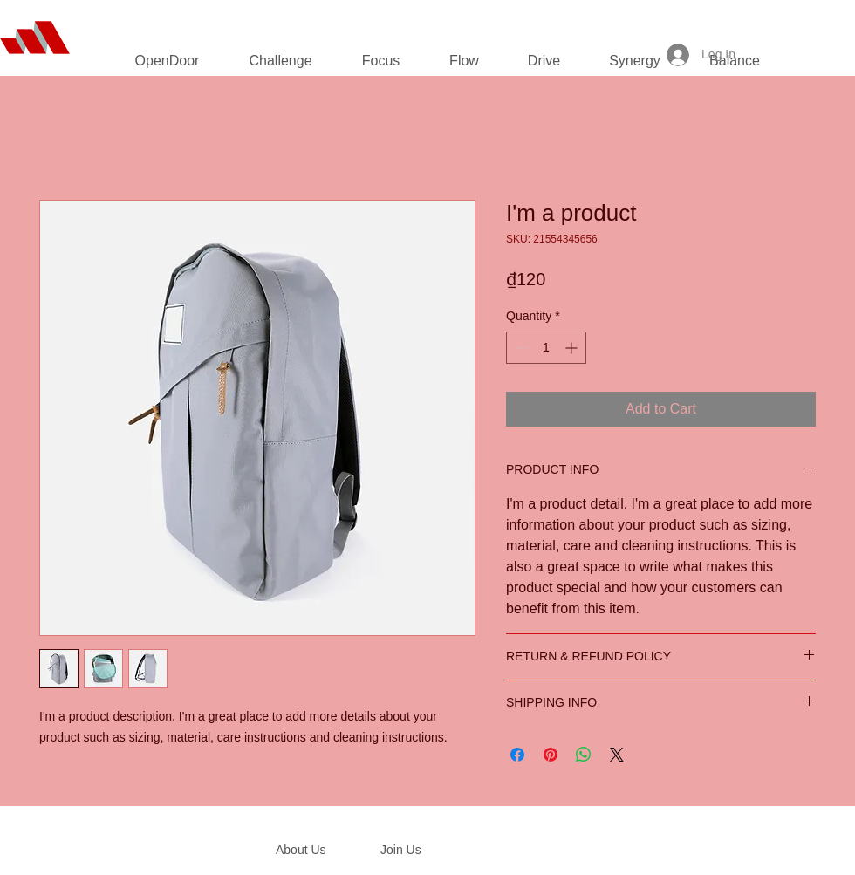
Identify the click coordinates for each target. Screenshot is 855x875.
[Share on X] (616, 754)
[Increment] (573, 347)
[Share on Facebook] (517, 754)
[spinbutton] (546, 347)
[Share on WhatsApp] (583, 754)
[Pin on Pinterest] (550, 754)
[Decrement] (519, 347)
